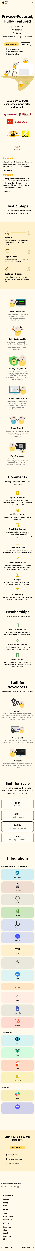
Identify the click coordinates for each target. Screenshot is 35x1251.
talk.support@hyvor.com (11, 1183)
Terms (5, 1213)
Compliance (7, 1219)
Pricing (5, 1203)
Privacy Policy (8, 1216)
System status (8, 1236)
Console (6, 1200)
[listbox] (32, 3)
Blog (4, 1239)
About (5, 1230)
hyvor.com (7, 1227)
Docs (5, 1206)
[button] (32, 2)
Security (6, 1233)
